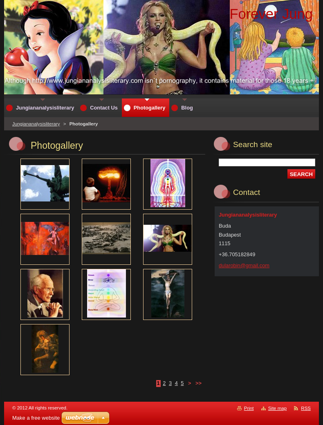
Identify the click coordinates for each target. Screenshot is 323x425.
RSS (306, 408)
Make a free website (36, 418)
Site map (277, 408)
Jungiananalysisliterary (36, 123)
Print (249, 408)
